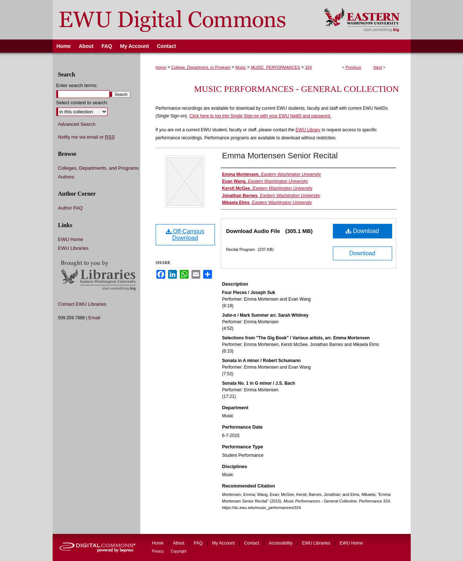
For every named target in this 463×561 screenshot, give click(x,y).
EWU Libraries (73, 248)
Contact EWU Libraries (82, 304)
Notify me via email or (86, 137)
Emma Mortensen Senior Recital (280, 155)
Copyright (178, 551)
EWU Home (70, 239)
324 (308, 67)
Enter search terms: (77, 85)
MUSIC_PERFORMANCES (275, 67)
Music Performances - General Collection (296, 89)
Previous (353, 67)
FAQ (199, 543)
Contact (252, 543)
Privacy (158, 551)
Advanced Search (77, 124)
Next (377, 67)
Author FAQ (70, 208)
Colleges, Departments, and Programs (98, 168)
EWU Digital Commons (184, 19)
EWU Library (308, 129)
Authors (66, 177)
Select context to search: (82, 102)
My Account (224, 543)
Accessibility (281, 543)
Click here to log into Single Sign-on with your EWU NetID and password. (260, 115)
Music (240, 67)
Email (94, 317)
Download (362, 231)
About (179, 543)
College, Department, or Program (201, 67)
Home (161, 67)
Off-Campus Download (185, 234)
